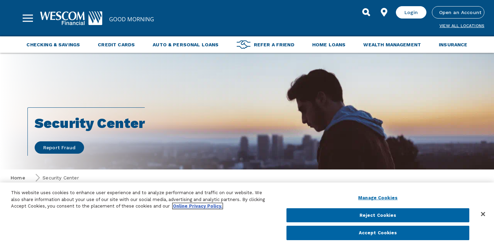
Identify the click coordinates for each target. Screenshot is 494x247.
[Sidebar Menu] (28, 18)
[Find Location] (384, 12)
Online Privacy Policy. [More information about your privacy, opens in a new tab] (197, 206)
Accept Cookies (378, 232)
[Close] (483, 214)
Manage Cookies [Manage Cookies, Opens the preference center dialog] (378, 197)
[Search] (366, 12)
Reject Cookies (378, 215)
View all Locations (461, 25)
